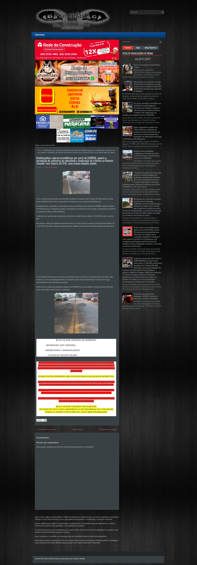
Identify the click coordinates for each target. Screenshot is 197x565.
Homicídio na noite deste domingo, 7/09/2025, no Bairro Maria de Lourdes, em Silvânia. (146, 296)
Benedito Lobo (67, 558)
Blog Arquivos (150, 48)
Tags (138, 48)
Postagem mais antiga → (108, 429)
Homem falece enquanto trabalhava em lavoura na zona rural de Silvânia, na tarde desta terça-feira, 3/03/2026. (146, 154)
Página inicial (40, 34)
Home (39, 150)
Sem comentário (51, 167)
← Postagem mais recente (46, 429)
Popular (128, 48)
